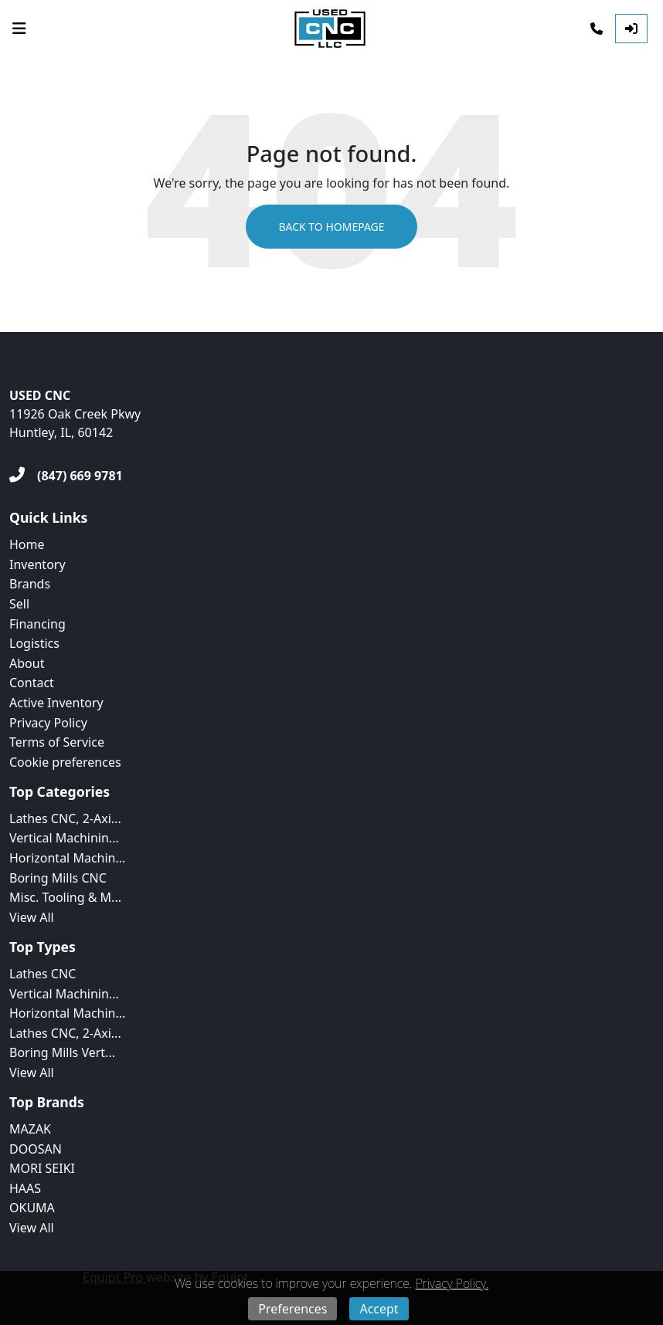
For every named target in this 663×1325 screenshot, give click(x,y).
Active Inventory (56, 702)
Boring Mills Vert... (62, 1052)
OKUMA (32, 1207)
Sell (19, 603)
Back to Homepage (331, 226)
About (26, 663)
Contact (31, 682)
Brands (29, 583)
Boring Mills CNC (58, 877)
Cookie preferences (65, 762)
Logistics (34, 643)
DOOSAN (35, 1148)
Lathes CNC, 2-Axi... (65, 818)
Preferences (292, 1308)
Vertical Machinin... (64, 837)
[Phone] (596, 28)
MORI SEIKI (42, 1168)
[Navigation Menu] (19, 28)
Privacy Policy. (452, 1283)
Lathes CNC (42, 973)
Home (27, 544)
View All (31, 917)
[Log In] (631, 28)
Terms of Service (56, 742)
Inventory (37, 564)
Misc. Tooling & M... (65, 897)
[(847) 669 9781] (66, 475)
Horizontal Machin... (67, 857)
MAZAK (30, 1128)
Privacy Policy (48, 722)
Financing (37, 623)
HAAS (25, 1188)
